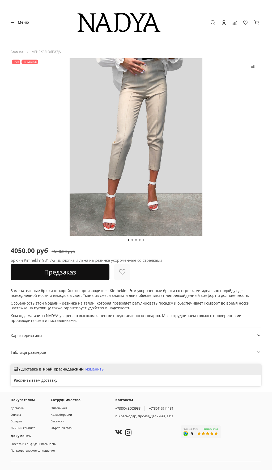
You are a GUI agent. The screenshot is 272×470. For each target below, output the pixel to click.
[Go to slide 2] (132, 240)
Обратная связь (62, 428)
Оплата (16, 415)
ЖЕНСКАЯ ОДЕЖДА (46, 51)
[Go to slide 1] (128, 240)
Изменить (94, 369)
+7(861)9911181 (161, 408)
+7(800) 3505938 (128, 408)
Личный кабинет (23, 428)
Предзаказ (60, 272)
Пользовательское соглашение (33, 450)
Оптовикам (59, 408)
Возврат (16, 421)
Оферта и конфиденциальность (33, 444)
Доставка (17, 408)
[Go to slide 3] (136, 240)
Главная (17, 51)
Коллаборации (61, 415)
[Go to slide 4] (140, 240)
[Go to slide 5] (143, 240)
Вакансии (57, 421)
